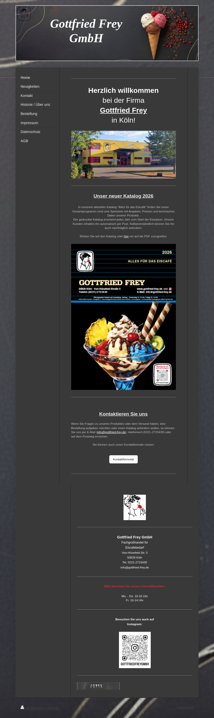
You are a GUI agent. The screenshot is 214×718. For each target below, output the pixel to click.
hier (126, 236)
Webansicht (185, 707)
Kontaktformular (123, 459)
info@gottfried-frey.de (111, 432)
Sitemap (53, 708)
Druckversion (33, 708)
